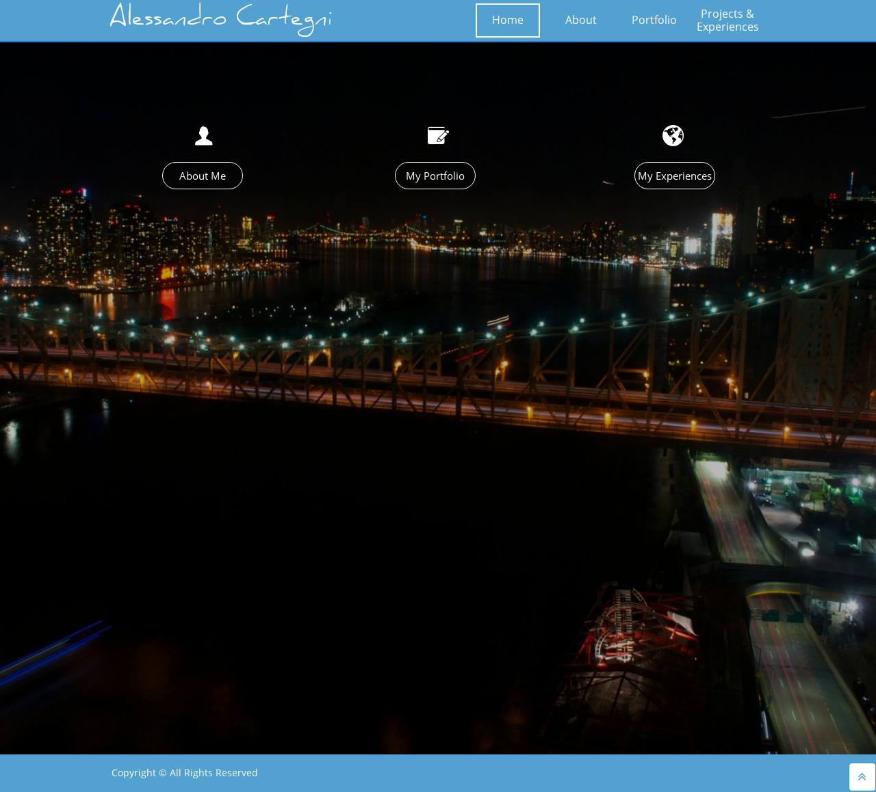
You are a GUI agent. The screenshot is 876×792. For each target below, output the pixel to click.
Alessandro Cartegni (221, 20)
